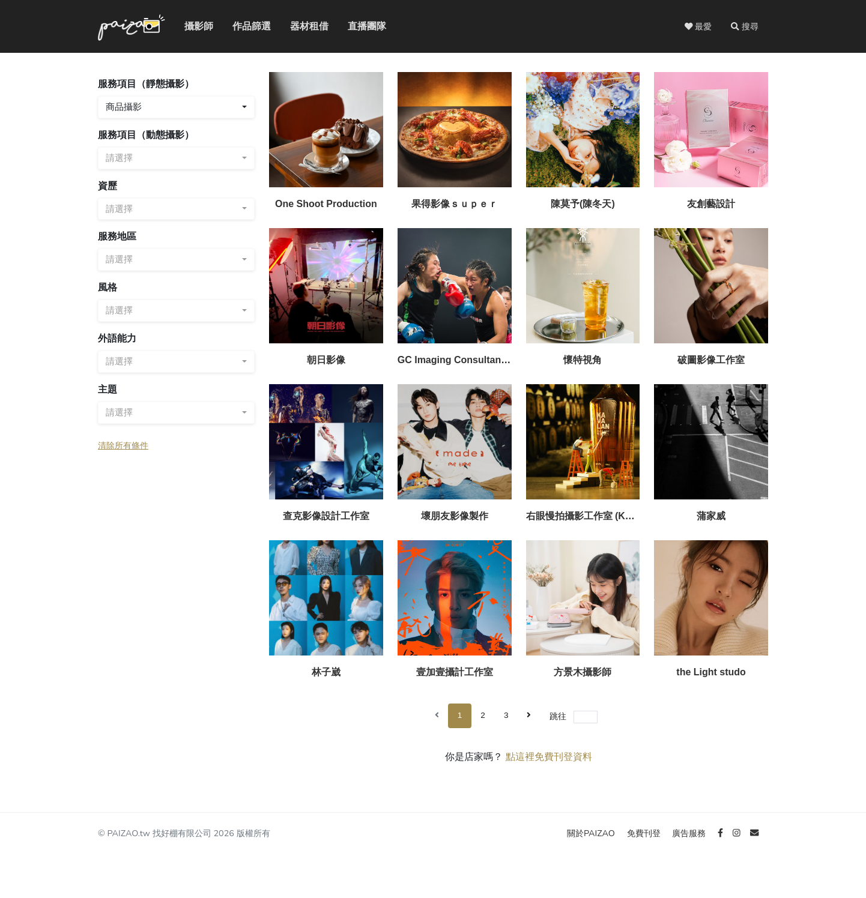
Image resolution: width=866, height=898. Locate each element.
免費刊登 (645, 833)
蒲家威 (711, 516)
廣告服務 (690, 833)
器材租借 (299, 26)
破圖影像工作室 (711, 360)
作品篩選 (242, 26)
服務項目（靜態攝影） (146, 84)
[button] (744, 26)
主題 (107, 389)
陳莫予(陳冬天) (583, 204)
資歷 (107, 186)
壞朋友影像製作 (454, 516)
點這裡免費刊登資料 (549, 757)
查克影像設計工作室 (326, 516)
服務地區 (117, 236)
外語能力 (117, 338)
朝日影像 (326, 360)
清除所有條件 (123, 445)
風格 (107, 287)
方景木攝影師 (582, 672)
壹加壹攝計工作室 (454, 672)
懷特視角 (582, 360)
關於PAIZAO (592, 833)
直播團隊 (357, 26)
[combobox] (176, 107)
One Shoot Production (326, 204)
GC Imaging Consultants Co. (463, 360)
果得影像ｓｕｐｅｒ (454, 204)
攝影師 (191, 26)
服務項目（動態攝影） (146, 135)
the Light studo (711, 672)
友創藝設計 (711, 204)
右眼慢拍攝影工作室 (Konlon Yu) (597, 516)
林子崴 (326, 672)
